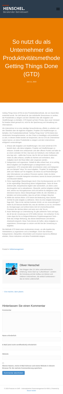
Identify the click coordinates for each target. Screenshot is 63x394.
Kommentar (6, 310)
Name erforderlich (9, 335)
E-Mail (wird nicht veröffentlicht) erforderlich (19, 345)
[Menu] (58, 9)
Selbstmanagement (16, 249)
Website (5, 354)
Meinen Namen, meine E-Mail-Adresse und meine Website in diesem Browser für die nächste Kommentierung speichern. (28, 367)
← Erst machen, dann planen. (13, 292)
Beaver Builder (31, 390)
